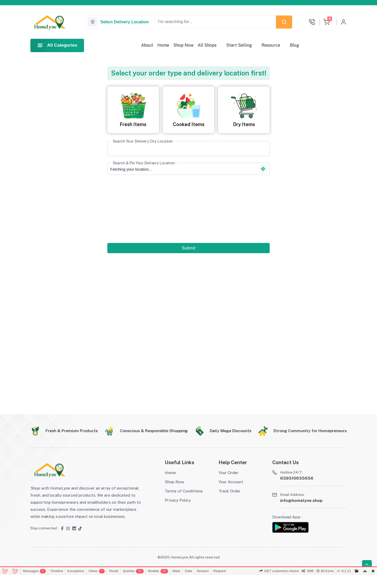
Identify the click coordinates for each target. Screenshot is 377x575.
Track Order (230, 491)
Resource (271, 45)
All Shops (207, 45)
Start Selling (239, 45)
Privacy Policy (178, 500)
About (147, 45)
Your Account (231, 481)
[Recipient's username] (215, 22)
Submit (188, 248)
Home (163, 45)
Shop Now (183, 45)
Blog (294, 45)
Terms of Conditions (184, 491)
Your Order (229, 472)
